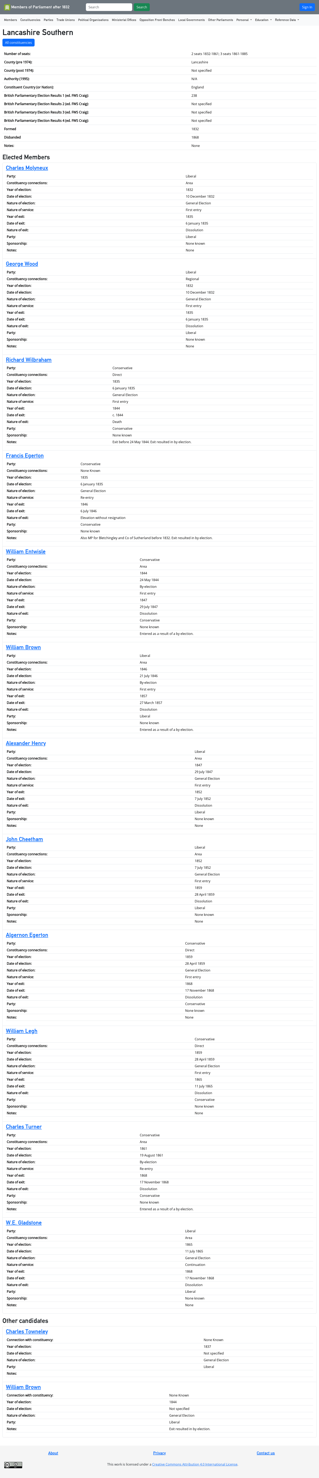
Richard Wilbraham (29, 359)
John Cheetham (24, 839)
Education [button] (262, 20)
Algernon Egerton (27, 935)
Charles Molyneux (27, 167)
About (53, 1452)
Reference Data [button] (286, 20)
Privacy (159, 1452)
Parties (48, 20)
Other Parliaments (220, 20)
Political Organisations (93, 20)
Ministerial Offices (124, 20)
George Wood (22, 263)
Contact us (266, 1452)
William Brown (23, 647)
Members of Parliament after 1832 (37, 7)
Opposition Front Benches (157, 20)
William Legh (21, 1031)
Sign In (307, 7)
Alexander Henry (26, 743)
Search (142, 7)
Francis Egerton (25, 455)
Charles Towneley (27, 1331)
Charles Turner (24, 1126)
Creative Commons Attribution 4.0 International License (194, 1464)
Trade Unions (66, 20)
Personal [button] (242, 20)
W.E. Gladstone (24, 1222)
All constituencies (18, 42)
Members (10, 20)
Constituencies (30, 20)
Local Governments (191, 20)
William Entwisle (26, 551)
